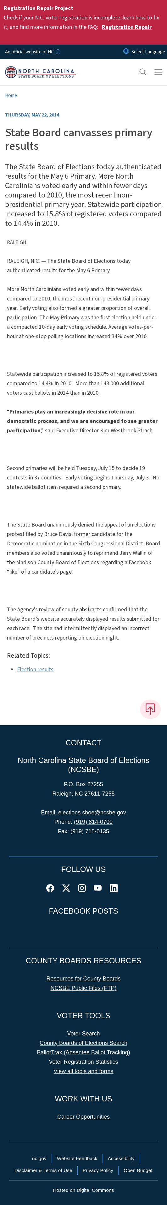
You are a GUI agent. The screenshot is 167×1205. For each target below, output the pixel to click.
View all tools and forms (84, 1071)
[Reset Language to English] (126, 52)
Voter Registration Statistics (83, 1062)
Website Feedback (77, 1158)
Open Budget (138, 1170)
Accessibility (121, 1158)
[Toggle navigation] (158, 72)
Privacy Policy (98, 1170)
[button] (138, 72)
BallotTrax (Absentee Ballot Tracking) (83, 1052)
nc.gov (39, 1158)
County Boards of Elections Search (83, 1043)
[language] (148, 52)
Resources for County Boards (83, 978)
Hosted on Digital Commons (83, 1190)
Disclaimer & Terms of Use (43, 1170)
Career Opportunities (83, 1117)
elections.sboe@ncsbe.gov (92, 812)
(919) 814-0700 (93, 822)
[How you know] (57, 52)
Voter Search (83, 1033)
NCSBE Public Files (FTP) (83, 988)
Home (11, 95)
